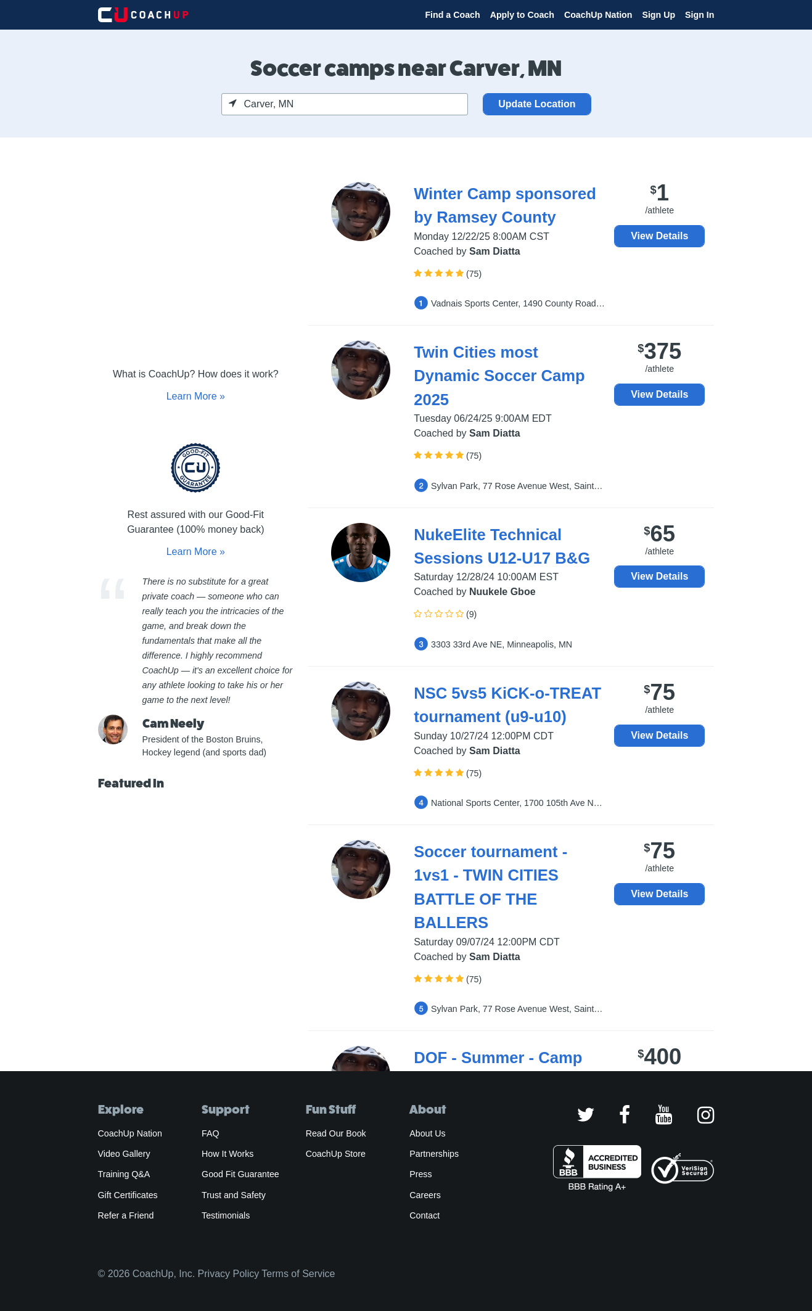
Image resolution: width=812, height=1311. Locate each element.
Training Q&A (124, 1174)
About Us (427, 1133)
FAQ (210, 1133)
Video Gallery (124, 1154)
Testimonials (226, 1215)
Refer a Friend (126, 1215)
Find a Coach (452, 15)
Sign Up (658, 15)
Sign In (699, 15)
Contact (424, 1215)
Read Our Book (336, 1133)
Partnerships (434, 1154)
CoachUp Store (336, 1154)
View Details (659, 236)
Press (420, 1174)
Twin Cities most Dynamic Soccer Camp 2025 (499, 375)
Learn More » (195, 396)
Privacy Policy (229, 1273)
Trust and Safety (234, 1195)
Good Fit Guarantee (240, 1174)
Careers (425, 1195)
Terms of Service (298, 1273)
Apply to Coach (522, 15)
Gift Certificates (128, 1195)
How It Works (227, 1154)
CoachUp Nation (598, 15)
